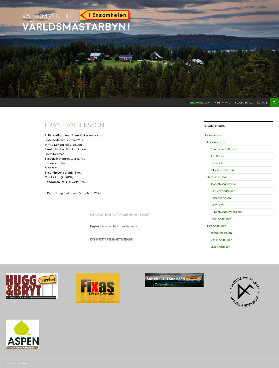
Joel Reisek (217, 156)
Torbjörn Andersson (223, 190)
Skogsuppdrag (243, 102)
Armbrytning (222, 102)
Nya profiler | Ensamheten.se (119, 226)
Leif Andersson (216, 142)
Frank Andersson (221, 218)
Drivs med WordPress (17, 363)
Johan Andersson (221, 232)
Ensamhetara (198, 102)
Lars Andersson (216, 225)
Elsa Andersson (213, 135)
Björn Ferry (217, 204)
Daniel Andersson (221, 239)
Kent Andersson (217, 176)
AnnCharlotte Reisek (223, 149)
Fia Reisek (217, 163)
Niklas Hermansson (222, 170)
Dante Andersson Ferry (228, 211)
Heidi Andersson (221, 197)
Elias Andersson (220, 246)
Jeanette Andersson (223, 183)
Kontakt (262, 102)
